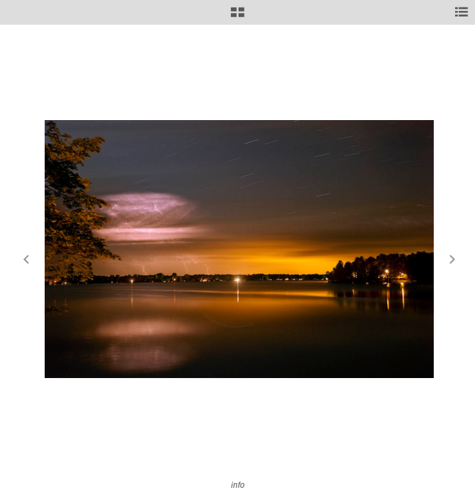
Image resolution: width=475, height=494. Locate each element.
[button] (237, 17)
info (238, 485)
